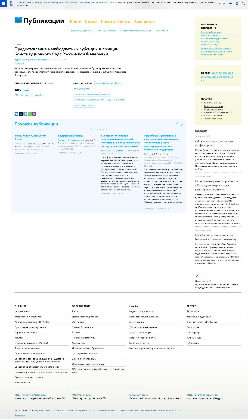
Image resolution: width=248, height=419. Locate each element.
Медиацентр (193, 332)
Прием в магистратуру (83, 337)
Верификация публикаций (82, 30)
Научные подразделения (142, 311)
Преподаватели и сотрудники (30, 327)
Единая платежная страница (29, 377)
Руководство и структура (28, 316)
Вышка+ (76, 332)
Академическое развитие (142, 337)
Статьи (91, 21)
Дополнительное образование (88, 348)
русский (25, 90)
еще (203, 80)
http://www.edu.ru (138, 394)
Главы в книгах (115, 21)
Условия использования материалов (70, 410)
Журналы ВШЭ (194, 337)
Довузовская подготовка (85, 316)
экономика (218, 54)
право (229, 51)
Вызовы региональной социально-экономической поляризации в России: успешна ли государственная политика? (120, 141)
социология (206, 54)
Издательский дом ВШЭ (199, 316)
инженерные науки (210, 44)
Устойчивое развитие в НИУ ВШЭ (32, 321)
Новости (201, 131)
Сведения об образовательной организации (37, 366)
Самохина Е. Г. (21, 144)
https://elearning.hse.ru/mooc (202, 394)
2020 (219, 76)
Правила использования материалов (136, 30)
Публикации (43, 20)
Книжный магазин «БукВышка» (202, 321)
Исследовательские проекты (144, 316)
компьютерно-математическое (216, 48)
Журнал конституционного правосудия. (31, 59)
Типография (193, 327)
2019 (225, 76)
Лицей (75, 311)
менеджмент (219, 51)
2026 (219, 72)
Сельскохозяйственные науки (218, 112)
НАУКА (133, 306)
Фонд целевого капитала (27, 348)
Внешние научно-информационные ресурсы (151, 348)
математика (206, 51)
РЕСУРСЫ (193, 306)
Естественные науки (213, 106)
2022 (209, 76)
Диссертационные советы (143, 327)
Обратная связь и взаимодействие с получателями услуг (98, 370)
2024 (230, 72)
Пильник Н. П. (64, 140)
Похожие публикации (36, 124)
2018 (230, 76)
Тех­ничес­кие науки (213, 118)
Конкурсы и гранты (139, 342)
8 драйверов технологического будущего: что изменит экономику (215, 237)
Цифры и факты (23, 311)
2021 (214, 76)
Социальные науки (213, 115)
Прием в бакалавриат (83, 327)
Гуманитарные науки (213, 102)
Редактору (237, 410)
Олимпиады (78, 321)
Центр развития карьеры (85, 353)
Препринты (144, 21)
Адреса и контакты (43, 410)
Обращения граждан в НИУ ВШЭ (31, 342)
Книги (76, 21)
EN (224, 3)
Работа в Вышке (22, 382)
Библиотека (193, 311)
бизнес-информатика (211, 32)
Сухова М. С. (120, 150)
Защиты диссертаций (140, 332)
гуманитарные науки (210, 41)
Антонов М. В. (34, 144)
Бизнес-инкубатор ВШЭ (84, 358)
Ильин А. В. (19, 63)
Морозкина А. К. (77, 140)
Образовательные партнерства (88, 363)
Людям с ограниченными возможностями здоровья (41, 371)
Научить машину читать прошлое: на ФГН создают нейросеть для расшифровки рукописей (216, 185)
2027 (214, 72)
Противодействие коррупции (30, 353)
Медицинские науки (213, 109)
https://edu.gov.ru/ (82, 394)
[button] (91, 129)
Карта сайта (20, 415)
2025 (225, 72)
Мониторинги (136, 321)
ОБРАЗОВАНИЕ (81, 306)
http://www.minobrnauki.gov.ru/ (30, 394)
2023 (203, 76)
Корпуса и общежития (26, 332)
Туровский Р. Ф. (107, 150)
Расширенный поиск (107, 30)
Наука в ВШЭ (162, 30)
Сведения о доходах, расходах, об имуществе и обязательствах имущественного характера (40, 360)
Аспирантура (78, 342)
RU (220, 3)
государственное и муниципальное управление (214, 37)
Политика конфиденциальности (103, 410)
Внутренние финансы (71, 135)
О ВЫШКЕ (21, 306)
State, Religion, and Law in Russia (30, 137)
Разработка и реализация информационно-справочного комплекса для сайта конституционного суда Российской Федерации (162, 142)
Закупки (19, 337)
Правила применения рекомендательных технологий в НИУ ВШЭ (149, 410)
